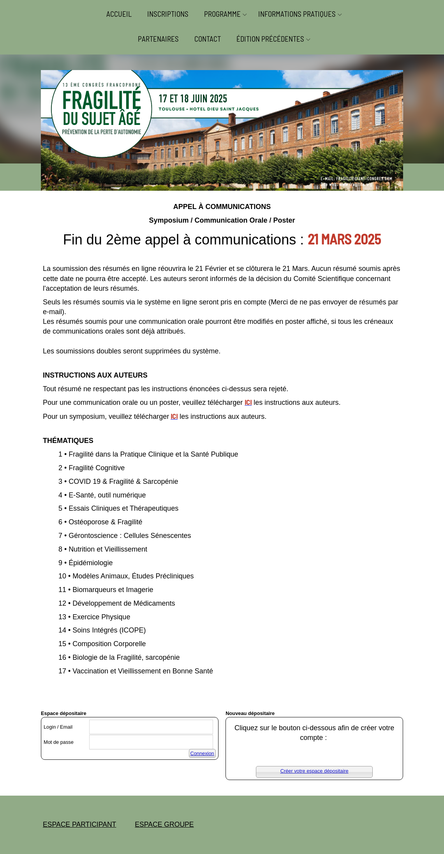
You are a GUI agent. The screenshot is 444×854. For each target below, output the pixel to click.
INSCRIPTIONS (168, 13)
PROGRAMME (222, 13)
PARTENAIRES (158, 38)
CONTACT (207, 38)
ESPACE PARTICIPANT (79, 824)
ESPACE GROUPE (164, 824)
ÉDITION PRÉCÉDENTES (270, 38)
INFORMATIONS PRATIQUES (297, 13)
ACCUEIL (119, 13)
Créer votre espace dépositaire (314, 771)
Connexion (202, 753)
